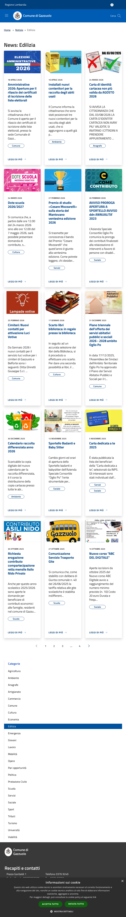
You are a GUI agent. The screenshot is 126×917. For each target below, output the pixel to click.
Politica (12, 775)
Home (7, 30)
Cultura (12, 712)
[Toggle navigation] (7, 15)
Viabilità (12, 837)
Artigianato (14, 692)
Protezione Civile (17, 782)
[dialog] (63, 897)
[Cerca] (119, 16)
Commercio (14, 699)
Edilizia (12, 726)
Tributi (11, 816)
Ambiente (13, 678)
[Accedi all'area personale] (111, 4)
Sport (11, 809)
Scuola (11, 789)
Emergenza (14, 733)
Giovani (12, 740)
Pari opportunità (17, 768)
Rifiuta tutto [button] (76, 904)
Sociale (12, 802)
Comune (12, 706)
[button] (63, 911)
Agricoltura (14, 671)
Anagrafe (13, 685)
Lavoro (12, 747)
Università (14, 830)
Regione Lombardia (15, 5)
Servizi (12, 795)
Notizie (19, 30)
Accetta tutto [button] (50, 904)
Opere (11, 761)
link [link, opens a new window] (94, 897)
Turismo (12, 823)
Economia (13, 719)
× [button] (122, 881)
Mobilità (12, 754)
